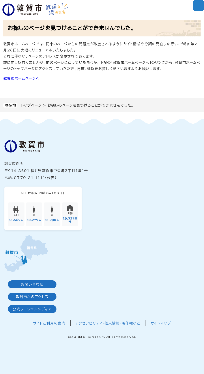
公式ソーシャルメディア (32, 309)
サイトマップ (161, 323)
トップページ (31, 105)
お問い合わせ (32, 284)
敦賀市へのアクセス (32, 296)
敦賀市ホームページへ (21, 78)
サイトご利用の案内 (49, 323)
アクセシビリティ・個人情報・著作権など (107, 323)
